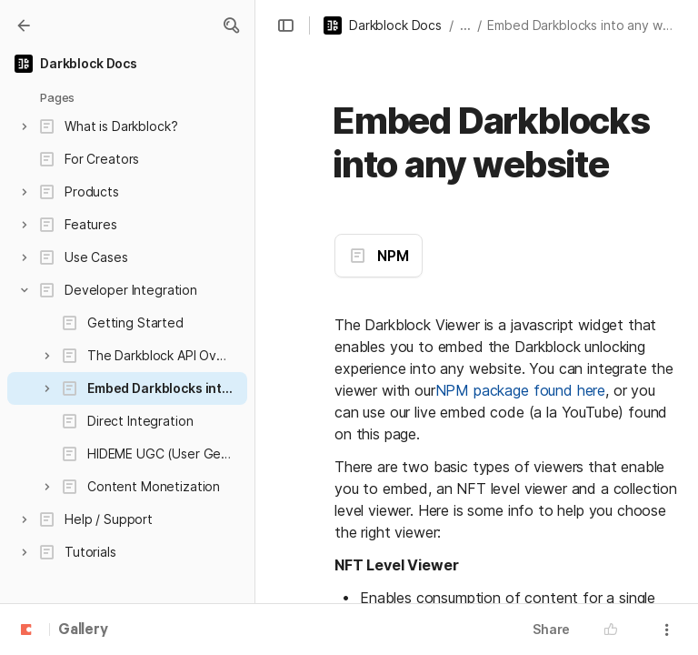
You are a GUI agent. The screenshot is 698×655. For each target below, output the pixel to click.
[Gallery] (23, 25)
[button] (231, 25)
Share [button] (551, 629)
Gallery (83, 630)
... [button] (465, 25)
